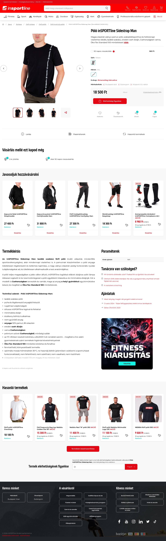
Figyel (131, 467)
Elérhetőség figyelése (110, 101)
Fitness (9, 16)
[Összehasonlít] (28, 225)
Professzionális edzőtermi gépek (133, 16)
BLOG (38, 2)
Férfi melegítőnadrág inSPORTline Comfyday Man (81, 215)
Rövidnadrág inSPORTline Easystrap (113, 215)
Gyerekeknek (105, 16)
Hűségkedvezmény (26, 2)
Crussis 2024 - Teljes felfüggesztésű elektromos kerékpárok (128, 303)
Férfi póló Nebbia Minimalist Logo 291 (114, 428)
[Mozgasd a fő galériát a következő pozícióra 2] (42, 112)
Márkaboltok (48, 2)
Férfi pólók (42, 24)
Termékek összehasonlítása (83, 449)
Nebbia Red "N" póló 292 (83, 427)
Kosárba (17, 233)
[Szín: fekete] (93, 62)
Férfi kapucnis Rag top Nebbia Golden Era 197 (50, 428)
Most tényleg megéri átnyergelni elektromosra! (123, 299)
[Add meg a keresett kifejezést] (73, 8)
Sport (21, 16)
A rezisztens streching (113, 285)
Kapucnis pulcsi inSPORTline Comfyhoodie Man (49, 215)
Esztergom (38, 497)
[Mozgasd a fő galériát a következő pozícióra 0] (18, 112)
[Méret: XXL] (93, 74)
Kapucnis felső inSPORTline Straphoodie (15, 215)
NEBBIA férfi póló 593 (147, 427)
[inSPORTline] (16, 8)
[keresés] (106, 8)
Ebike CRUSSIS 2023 (112, 308)
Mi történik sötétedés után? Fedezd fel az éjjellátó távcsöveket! (129, 274)
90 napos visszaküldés (104, 51)
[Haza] (3, 24)
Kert (90, 16)
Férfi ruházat (30, 24)
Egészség (77, 16)
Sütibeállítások (25, 535)
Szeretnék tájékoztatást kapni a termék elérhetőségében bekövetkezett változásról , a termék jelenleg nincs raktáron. (102, 461)
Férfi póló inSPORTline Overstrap (13, 428)
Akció (157, 16)
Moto (48, 16)
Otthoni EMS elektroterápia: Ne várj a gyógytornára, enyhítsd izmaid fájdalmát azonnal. (131, 280)
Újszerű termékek (10, 2)
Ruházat (19, 24)
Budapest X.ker (14, 497)
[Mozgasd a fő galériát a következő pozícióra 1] (30, 112)
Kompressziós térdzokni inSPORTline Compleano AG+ (147, 216)
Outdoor (62, 16)
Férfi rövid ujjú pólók (57, 24)
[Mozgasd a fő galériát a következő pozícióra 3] (54, 112)
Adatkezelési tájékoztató (10, 535)
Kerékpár (35, 16)
